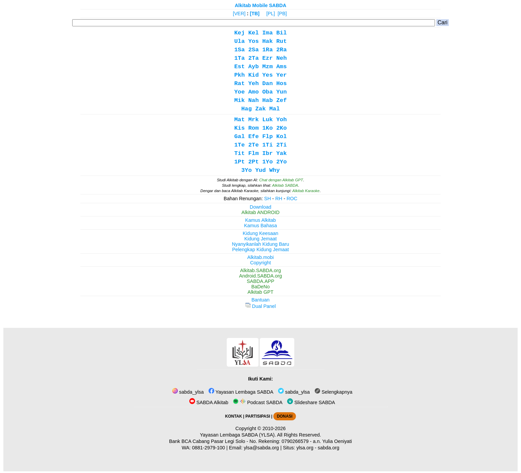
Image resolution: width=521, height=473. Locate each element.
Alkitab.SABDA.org (260, 270)
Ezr (267, 58)
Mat (239, 119)
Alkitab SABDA (285, 185)
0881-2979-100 (208, 447)
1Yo (267, 162)
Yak (281, 153)
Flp (267, 136)
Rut (281, 41)
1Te (239, 145)
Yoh (281, 119)
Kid (253, 75)
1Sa (239, 50)
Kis (239, 128)
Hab (267, 100)
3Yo (246, 170)
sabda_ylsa (188, 392)
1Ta (239, 58)
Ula (239, 41)
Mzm (267, 66)
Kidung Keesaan (260, 233)
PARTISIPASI (257, 416)
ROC (291, 198)
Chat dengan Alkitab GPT (281, 180)
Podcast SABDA (257, 402)
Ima (267, 33)
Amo (253, 92)
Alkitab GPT (261, 292)
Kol (281, 136)
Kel (253, 33)
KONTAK (233, 416)
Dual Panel (260, 306)
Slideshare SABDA (311, 402)
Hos (281, 83)
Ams (281, 66)
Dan (267, 83)
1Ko (267, 128)
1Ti (267, 145)
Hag (246, 109)
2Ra (281, 50)
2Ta (253, 58)
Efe (253, 136)
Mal (274, 109)
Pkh (239, 75)
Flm (253, 153)
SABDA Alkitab (208, 402)
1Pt (239, 162)
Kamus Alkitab (260, 220)
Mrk (253, 119)
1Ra (267, 50)
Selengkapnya (333, 392)
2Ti (281, 145)
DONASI (284, 416)
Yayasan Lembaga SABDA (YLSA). (238, 435)
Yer (281, 75)
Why (274, 170)
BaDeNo (260, 286)
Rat (239, 83)
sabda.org (328, 447)
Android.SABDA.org (260, 276)
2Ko (281, 128)
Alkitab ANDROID (261, 212)
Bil (281, 33)
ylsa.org (304, 447)
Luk (267, 119)
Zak (260, 109)
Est (239, 66)
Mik (239, 100)
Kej (239, 33)
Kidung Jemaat (260, 238)
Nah (253, 100)
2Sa (253, 50)
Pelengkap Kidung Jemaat (260, 249)
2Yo (281, 162)
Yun (281, 92)
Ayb (253, 66)
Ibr (267, 153)
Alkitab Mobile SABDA (260, 5)
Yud (260, 170)
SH (267, 198)
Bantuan (260, 300)
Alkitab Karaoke (306, 191)
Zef (281, 100)
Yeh (253, 83)
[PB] (282, 13)
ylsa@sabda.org (261, 447)
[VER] (239, 13)
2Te (253, 145)
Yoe (239, 92)
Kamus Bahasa (260, 225)
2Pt (253, 162)
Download (260, 207)
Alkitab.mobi (260, 257)
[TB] (254, 13)
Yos (253, 41)
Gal (239, 136)
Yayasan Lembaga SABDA (241, 392)
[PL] (270, 13)
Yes (267, 75)
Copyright (260, 262)
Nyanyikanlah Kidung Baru (260, 244)
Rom (253, 128)
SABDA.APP (260, 281)
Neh (281, 58)
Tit (239, 153)
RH (278, 198)
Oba (267, 92)
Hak (267, 41)
